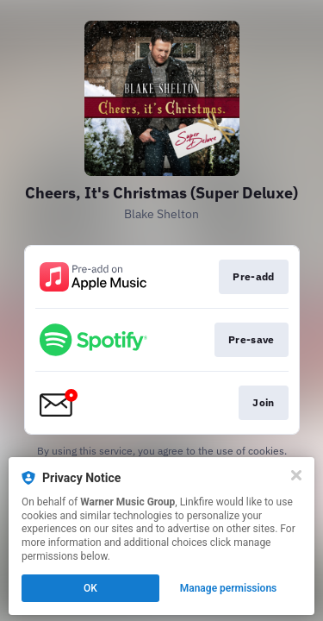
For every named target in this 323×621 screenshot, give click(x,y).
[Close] (296, 475)
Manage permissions (228, 588)
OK (90, 588)
